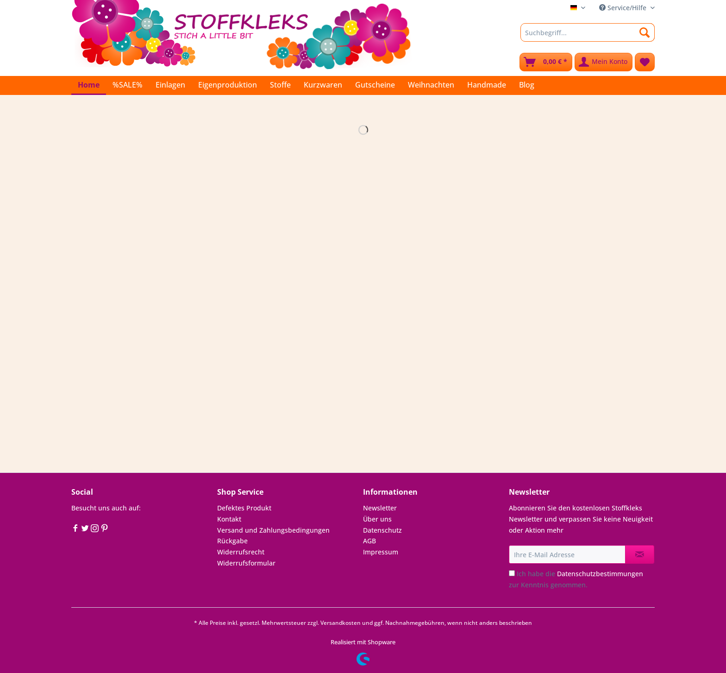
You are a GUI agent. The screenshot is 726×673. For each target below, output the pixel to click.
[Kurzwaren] (323, 85)
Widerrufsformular (246, 563)
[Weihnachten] (431, 85)
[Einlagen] (170, 85)
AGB (369, 540)
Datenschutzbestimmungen (600, 573)
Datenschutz (382, 530)
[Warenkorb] (545, 62)
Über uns (377, 519)
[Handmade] (487, 85)
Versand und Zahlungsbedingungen (273, 530)
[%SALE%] (127, 85)
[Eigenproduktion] (227, 85)
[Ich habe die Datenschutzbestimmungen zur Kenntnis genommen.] (512, 573)
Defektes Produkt (244, 507)
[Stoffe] (280, 85)
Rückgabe (232, 540)
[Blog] (527, 85)
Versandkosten (340, 623)
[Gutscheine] (375, 85)
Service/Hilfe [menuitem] (623, 7)
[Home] (88, 85)
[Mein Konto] (603, 62)
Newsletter (380, 507)
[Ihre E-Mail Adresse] (567, 554)
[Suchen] (645, 32)
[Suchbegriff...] (587, 32)
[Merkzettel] (645, 62)
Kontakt (229, 519)
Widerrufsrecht (240, 551)
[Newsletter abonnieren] (639, 554)
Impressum (380, 551)
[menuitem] (587, 36)
